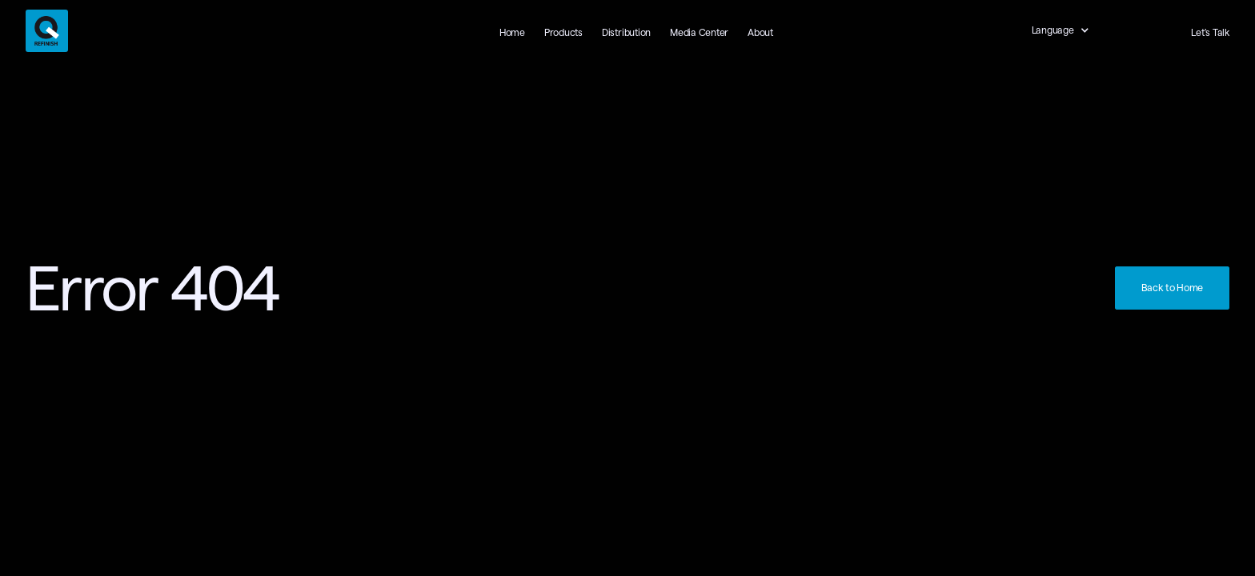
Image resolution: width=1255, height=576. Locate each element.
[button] (1069, 30)
